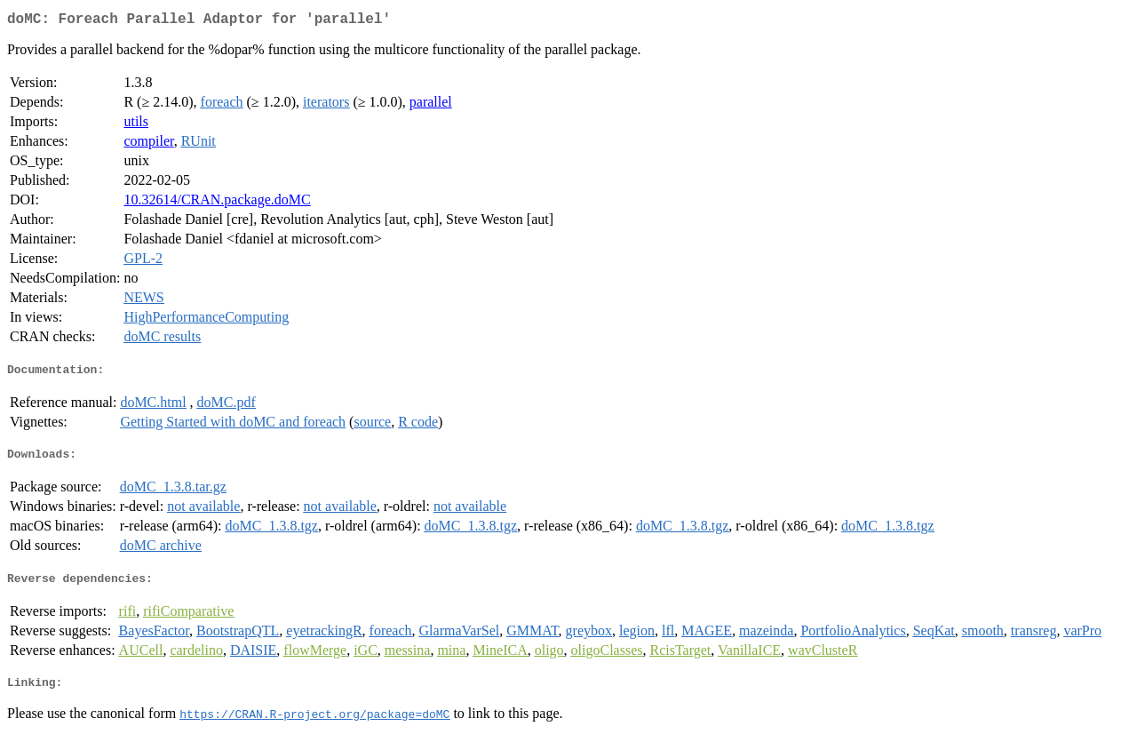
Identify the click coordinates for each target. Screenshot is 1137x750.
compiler (148, 144)
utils (135, 124)
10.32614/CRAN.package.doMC (216, 203)
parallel (430, 105)
